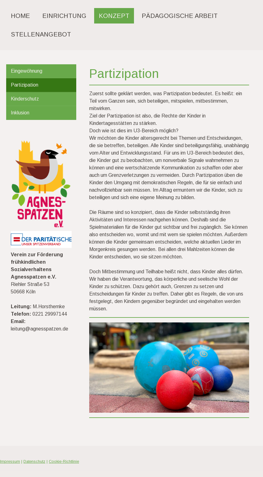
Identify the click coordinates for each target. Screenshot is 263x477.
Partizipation (24, 84)
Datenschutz (34, 461)
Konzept (114, 15)
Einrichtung (64, 15)
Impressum (10, 461)
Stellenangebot (41, 34)
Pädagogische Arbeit (180, 15)
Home (20, 15)
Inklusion (20, 112)
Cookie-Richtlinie (64, 461)
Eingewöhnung (26, 71)
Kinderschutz (25, 98)
